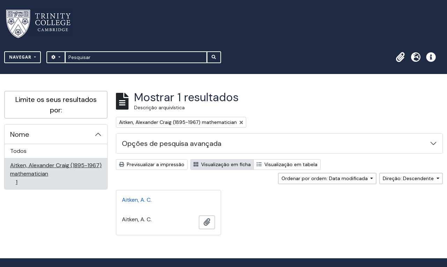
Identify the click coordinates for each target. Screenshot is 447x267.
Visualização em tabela (287, 164)
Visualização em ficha (222, 164)
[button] (400, 57)
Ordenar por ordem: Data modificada (325, 178)
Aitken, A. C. (137, 199)
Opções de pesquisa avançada (171, 143)
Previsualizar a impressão (151, 164)
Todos (18, 151)
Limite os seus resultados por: (56, 104)
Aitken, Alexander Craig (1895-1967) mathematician (56, 173)
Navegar (21, 57)
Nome (19, 134)
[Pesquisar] (136, 57)
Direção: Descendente (409, 178)
